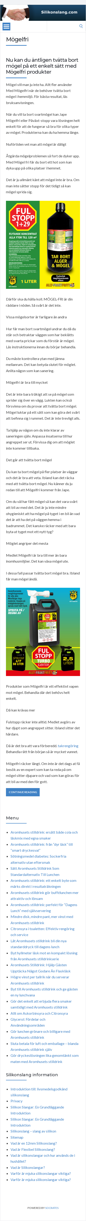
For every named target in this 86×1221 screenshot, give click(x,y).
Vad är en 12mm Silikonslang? (34, 1143)
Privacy (16, 1101)
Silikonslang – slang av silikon (33, 1131)
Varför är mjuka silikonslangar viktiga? (41, 1173)
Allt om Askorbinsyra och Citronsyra (39, 1013)
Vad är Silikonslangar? (28, 1167)
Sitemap (17, 1137)
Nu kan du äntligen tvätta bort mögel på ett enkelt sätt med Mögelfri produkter (42, 66)
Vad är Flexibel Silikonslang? (33, 1149)
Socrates (51, 1208)
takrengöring (68, 745)
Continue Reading (23, 792)
